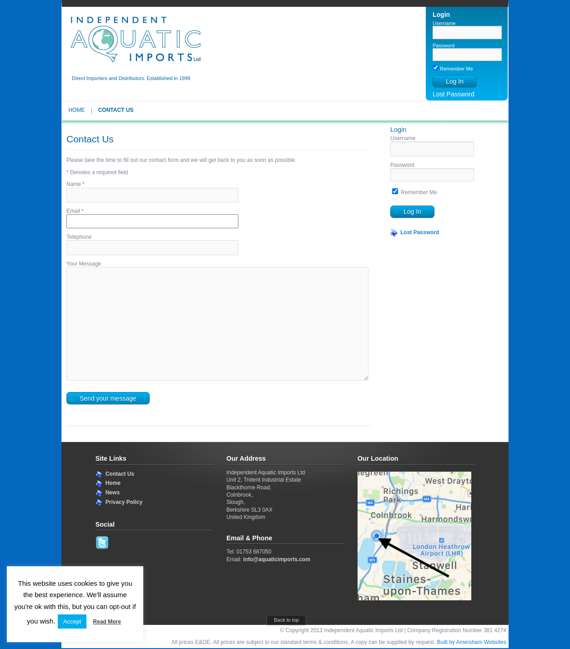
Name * (75, 184)
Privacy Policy (124, 502)
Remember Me (453, 68)
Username (444, 23)
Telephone (78, 237)
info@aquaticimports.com (276, 559)
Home (77, 110)
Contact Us (116, 110)
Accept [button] (72, 621)
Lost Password (453, 94)
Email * (75, 211)
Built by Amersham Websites (471, 642)
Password (443, 45)
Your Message (83, 264)
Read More (107, 622)
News (113, 492)
